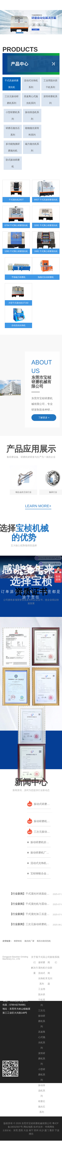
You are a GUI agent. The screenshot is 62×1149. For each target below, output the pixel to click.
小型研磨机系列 (13, 115)
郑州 (36, 1130)
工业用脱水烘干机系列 (50, 83)
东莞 (15, 1130)
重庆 (51, 1130)
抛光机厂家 (29, 941)
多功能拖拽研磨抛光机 (13, 147)
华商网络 (49, 1126)
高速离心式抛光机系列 (31, 99)
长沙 (41, 1130)
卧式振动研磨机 (13, 163)
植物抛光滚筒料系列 (32, 131)
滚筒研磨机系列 (50, 99)
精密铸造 (18, 941)
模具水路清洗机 (44, 941)
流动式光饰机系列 (31, 83)
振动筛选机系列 (32, 115)
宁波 (57, 1130)
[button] (19, 32)
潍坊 (31, 1133)
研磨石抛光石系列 (13, 131)
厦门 (46, 1130)
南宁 (31, 1130)
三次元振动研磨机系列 (12, 99)
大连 (25, 1130)
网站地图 (28, 1126)
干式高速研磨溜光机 (12, 83)
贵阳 (20, 1130)
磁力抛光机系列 (32, 147)
